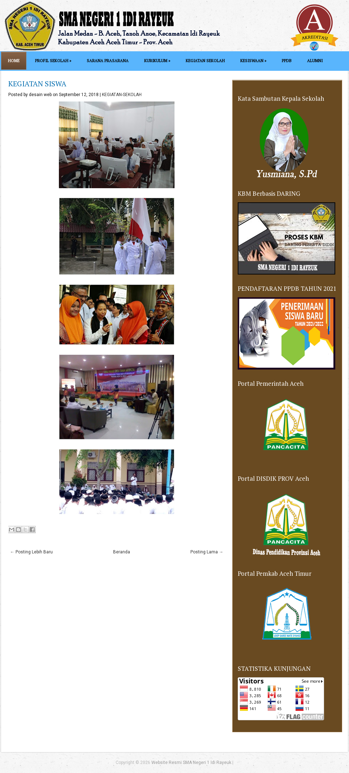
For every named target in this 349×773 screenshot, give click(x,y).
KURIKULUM (157, 60)
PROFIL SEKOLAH (53, 60)
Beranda (121, 551)
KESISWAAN (253, 60)
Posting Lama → (206, 551)
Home (14, 60)
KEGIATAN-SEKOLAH (122, 94)
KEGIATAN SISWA (37, 83)
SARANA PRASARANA (108, 60)
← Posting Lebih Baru (31, 551)
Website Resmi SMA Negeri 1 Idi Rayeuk (191, 762)
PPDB (287, 60)
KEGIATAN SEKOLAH (205, 60)
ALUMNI (315, 60)
